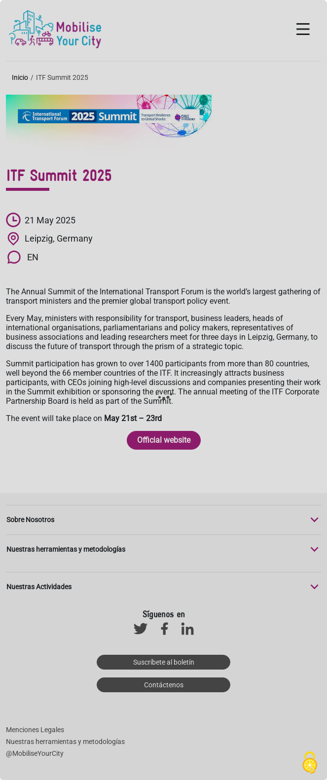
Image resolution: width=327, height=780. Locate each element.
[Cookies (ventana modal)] (309, 763)
